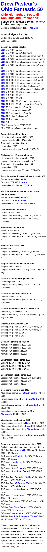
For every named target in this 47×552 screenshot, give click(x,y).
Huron (28, 423)
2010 (3, 98)
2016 (3, 80)
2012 (3, 92)
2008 (3, 104)
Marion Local (33, 429)
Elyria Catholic (21, 507)
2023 (3, 56)
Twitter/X (39, 21)
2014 (3, 86)
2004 (3, 116)
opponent (21, 495)
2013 (3, 89)
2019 (3, 71)
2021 (3, 62)
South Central (30, 393)
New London (23, 489)
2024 (3, 53)
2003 (3, 119)
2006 (3, 110)
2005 (3, 113)
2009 (3, 101)
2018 (3, 74)
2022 (3, 59)
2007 (3, 107)
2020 (3, 65)
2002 (3, 122)
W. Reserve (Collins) (24, 483)
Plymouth (21, 468)
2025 (3, 50)
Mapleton (19, 456)
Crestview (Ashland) (24, 477)
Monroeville (29, 203)
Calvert (28, 426)
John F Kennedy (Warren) (26, 516)
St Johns (23, 182)
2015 (3, 83)
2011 (3, 95)
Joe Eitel (34, 28)
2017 (3, 77)
